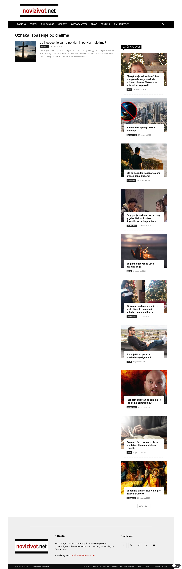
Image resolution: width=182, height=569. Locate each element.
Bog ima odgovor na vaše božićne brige (140, 265)
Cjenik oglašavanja (144, 566)
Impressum (96, 566)
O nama (86, 566)
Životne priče (131, 226)
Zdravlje (105, 24)
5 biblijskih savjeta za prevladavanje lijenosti (139, 356)
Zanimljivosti (121, 24)
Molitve (62, 24)
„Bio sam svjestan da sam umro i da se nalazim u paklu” (144, 401)
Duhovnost (47, 24)
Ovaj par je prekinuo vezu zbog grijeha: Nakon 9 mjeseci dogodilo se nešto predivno (143, 218)
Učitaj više (144, 506)
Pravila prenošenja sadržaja (123, 566)
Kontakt (106, 566)
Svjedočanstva (79, 24)
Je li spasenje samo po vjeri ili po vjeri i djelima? (73, 42)
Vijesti (33, 24)
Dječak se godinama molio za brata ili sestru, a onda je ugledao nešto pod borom (142, 309)
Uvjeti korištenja (160, 566)
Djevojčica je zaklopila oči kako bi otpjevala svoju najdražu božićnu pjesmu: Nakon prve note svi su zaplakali (143, 81)
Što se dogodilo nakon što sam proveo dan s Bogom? (143, 174)
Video (129, 90)
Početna (21, 24)
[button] (163, 24)
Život (94, 24)
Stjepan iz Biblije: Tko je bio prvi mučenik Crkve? (144, 492)
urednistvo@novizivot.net (83, 555)
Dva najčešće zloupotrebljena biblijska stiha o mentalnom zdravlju (142, 445)
